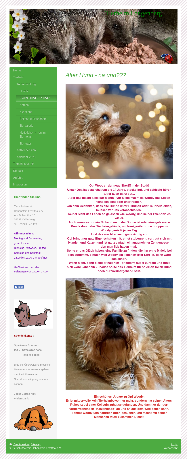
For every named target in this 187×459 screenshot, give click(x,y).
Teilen (19, 287)
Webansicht (171, 448)
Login (174, 444)
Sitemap (35, 444)
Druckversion (19, 444)
